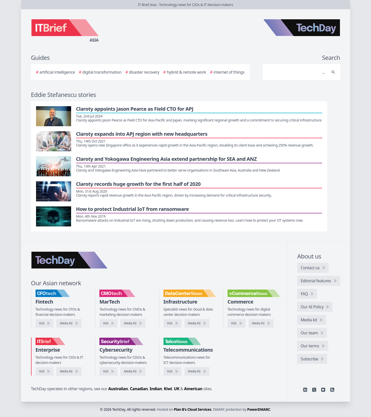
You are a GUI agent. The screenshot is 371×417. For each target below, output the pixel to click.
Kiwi (168, 388)
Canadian (139, 388)
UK (176, 388)
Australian (118, 388)
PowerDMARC (258, 409)
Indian (156, 388)
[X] (314, 390)
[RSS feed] (332, 390)
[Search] (296, 72)
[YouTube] (323, 390)
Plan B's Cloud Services (192, 409)
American (193, 388)
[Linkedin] (305, 390)
